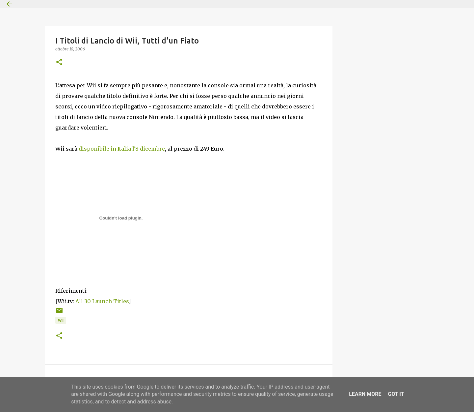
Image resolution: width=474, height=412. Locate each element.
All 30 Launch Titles (101, 301)
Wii (61, 320)
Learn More (365, 394)
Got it (396, 394)
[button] (59, 62)
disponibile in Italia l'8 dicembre (122, 148)
